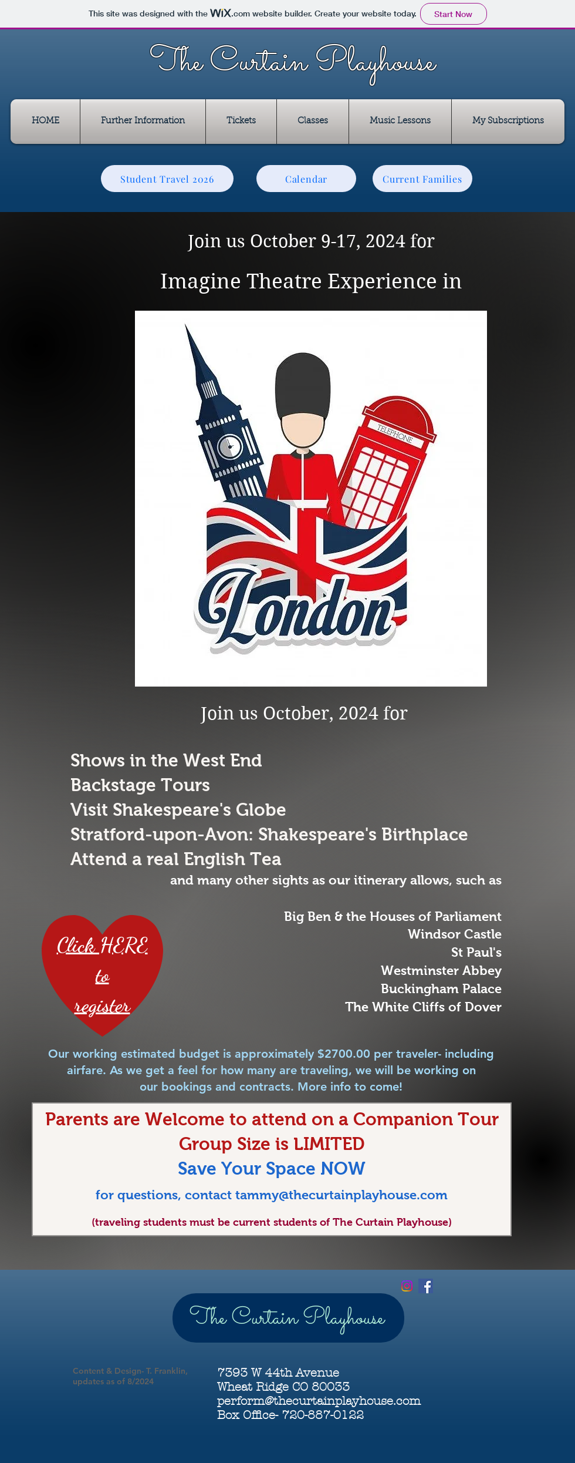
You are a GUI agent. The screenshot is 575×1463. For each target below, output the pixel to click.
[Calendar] (306, 178)
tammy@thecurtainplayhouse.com (341, 1195)
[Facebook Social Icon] (425, 1286)
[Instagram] (407, 1286)
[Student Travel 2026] (167, 178)
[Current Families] (422, 178)
